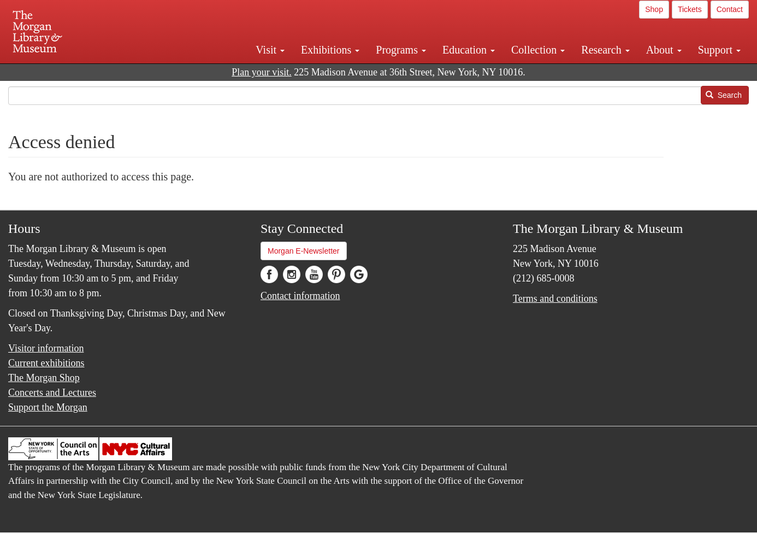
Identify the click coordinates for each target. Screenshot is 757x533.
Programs (401, 50)
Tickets (690, 9)
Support (719, 50)
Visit (270, 50)
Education (468, 50)
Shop (654, 9)
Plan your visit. (262, 72)
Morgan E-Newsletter (304, 251)
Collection (538, 50)
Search (724, 95)
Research (605, 50)
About (664, 50)
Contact (730, 9)
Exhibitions (330, 50)
